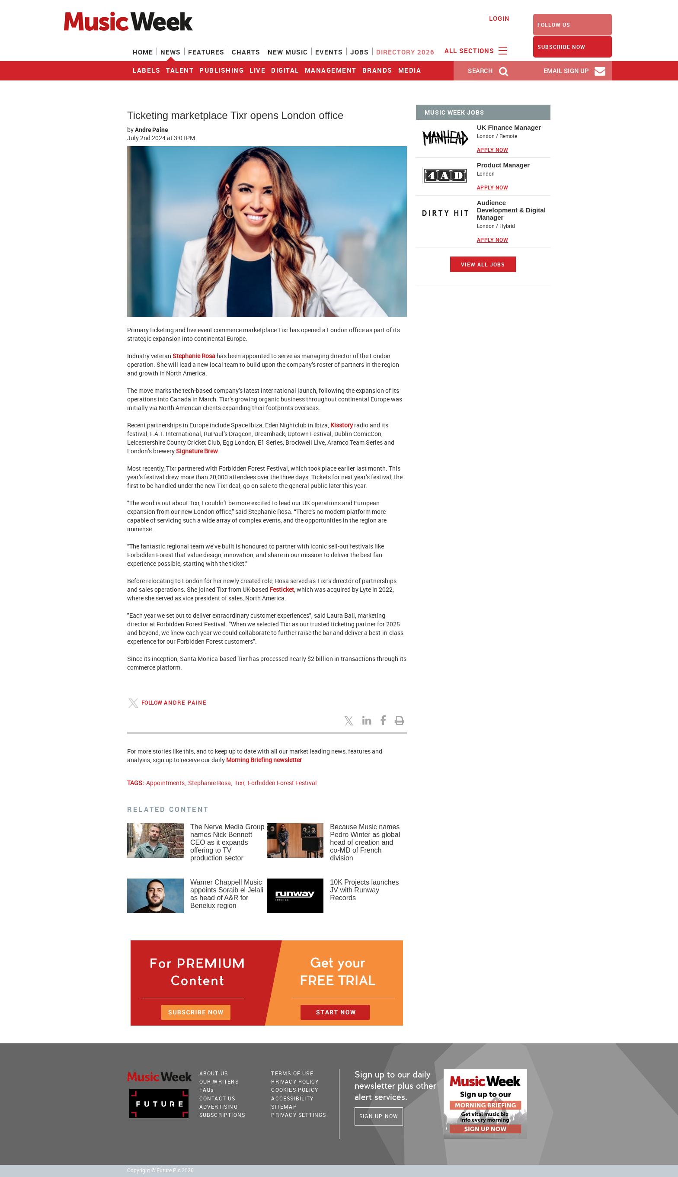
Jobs (359, 52)
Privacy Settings (298, 1114)
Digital (285, 70)
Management (331, 70)
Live (257, 70)
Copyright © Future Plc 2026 (160, 1170)
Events (329, 52)
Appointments (165, 783)
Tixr (239, 783)
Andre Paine (151, 129)
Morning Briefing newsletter (264, 760)
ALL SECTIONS (475, 50)
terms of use (292, 1073)
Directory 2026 (405, 52)
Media (410, 70)
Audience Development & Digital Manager (511, 210)
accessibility (292, 1098)
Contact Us (217, 1098)
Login (499, 18)
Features (206, 52)
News (170, 52)
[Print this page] (401, 720)
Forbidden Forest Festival (282, 783)
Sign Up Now (378, 1116)
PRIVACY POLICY (295, 1081)
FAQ (206, 1089)
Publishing (221, 70)
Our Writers (219, 1081)
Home (143, 52)
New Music (288, 52)
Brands (377, 70)
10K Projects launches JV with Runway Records (364, 890)
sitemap (284, 1106)
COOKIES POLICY (294, 1089)
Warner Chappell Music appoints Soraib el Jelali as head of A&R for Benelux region (226, 894)
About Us (213, 1073)
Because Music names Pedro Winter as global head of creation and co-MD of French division (365, 842)
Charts (246, 52)
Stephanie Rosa (209, 783)
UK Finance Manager (509, 127)
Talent (180, 70)
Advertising (218, 1106)
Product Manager (503, 165)
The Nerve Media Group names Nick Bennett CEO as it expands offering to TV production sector (227, 842)
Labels (146, 70)
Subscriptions (222, 1114)
